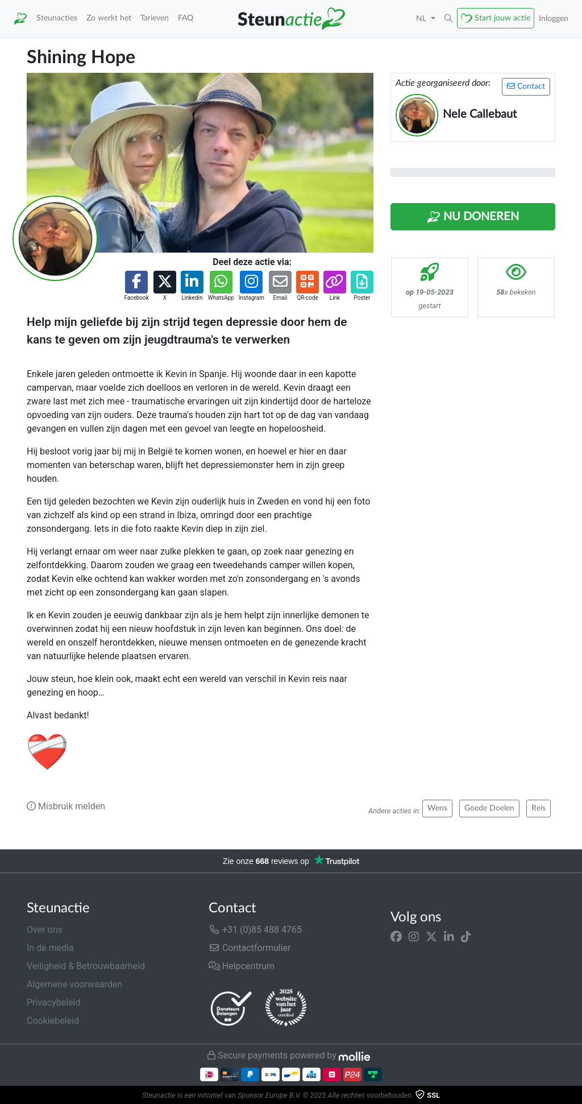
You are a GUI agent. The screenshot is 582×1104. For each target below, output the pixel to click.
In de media (50, 947)
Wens (437, 808)
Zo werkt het (108, 18)
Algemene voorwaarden (74, 984)
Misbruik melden (66, 806)
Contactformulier (250, 947)
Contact (526, 86)
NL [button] (422, 18)
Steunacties (56, 18)
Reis (538, 808)
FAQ (185, 18)
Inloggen (553, 18)
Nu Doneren (473, 217)
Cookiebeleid (53, 1020)
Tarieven (154, 18)
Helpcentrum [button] (242, 966)
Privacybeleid (53, 1002)
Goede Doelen (489, 808)
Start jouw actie (502, 18)
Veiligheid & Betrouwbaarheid (86, 966)
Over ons (45, 929)
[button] (448, 19)
